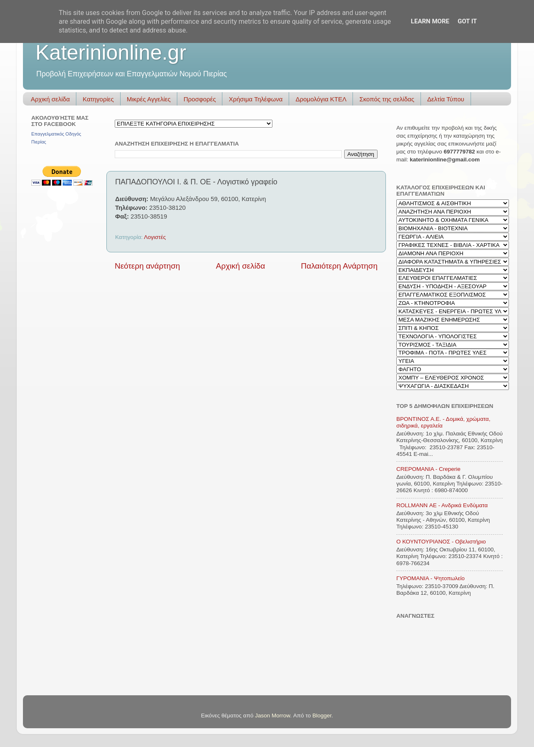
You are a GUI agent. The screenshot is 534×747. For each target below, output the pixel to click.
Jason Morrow (272, 715)
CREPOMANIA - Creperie (428, 469)
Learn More (430, 21)
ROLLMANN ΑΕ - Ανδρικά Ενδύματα (442, 505)
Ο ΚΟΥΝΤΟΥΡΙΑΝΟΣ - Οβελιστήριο (441, 541)
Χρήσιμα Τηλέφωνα (255, 99)
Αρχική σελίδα (50, 99)
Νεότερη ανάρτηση (147, 266)
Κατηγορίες (98, 99)
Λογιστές (155, 237)
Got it (467, 21)
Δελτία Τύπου (445, 99)
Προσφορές (200, 99)
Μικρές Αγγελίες (149, 99)
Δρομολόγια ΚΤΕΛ (320, 99)
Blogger (322, 715)
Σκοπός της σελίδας (386, 99)
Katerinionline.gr (110, 52)
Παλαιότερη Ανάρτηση (339, 266)
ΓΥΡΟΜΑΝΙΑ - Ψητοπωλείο (430, 578)
